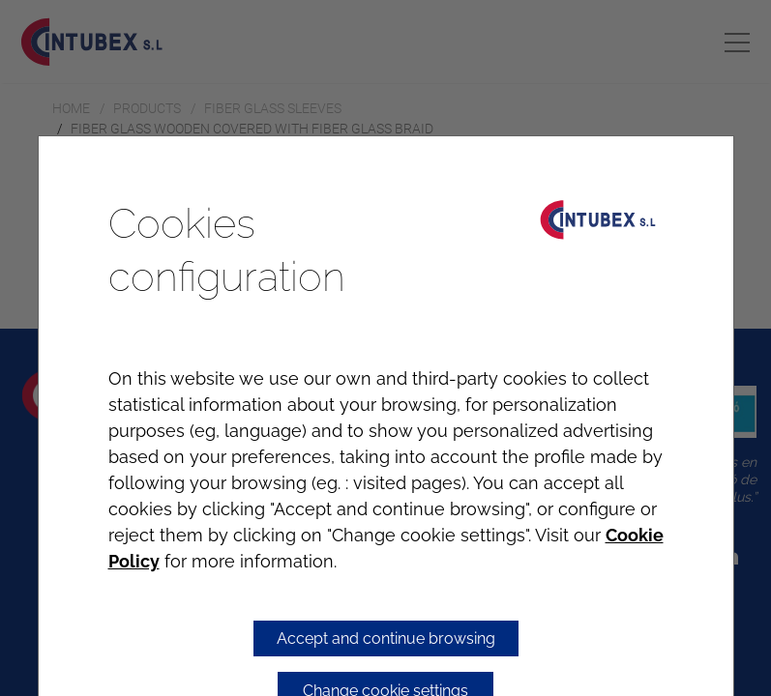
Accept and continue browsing (386, 638)
